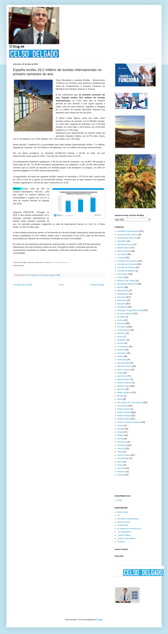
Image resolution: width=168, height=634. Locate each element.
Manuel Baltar (123, 379)
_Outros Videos (124, 535)
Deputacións (122, 290)
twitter (119, 500)
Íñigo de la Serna (124, 366)
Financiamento (123, 330)
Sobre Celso (122, 512)
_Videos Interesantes (126, 538)
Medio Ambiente (124, 392)
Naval (119, 399)
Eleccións (121, 304)
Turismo (120, 448)
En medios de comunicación (129, 528)
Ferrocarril (121, 327)
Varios (119, 462)
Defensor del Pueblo (126, 281)
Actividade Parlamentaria (128, 231)
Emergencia (122, 307)
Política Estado (123, 415)
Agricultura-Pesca (124, 244)
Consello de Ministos (126, 271)
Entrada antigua (97, 285)
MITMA (120, 396)
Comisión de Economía (127, 261)
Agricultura (121, 241)
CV (118, 515)
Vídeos (120, 465)
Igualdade (121, 340)
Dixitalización (122, 294)
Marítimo (121, 389)
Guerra (120, 337)
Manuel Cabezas (124, 383)
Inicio (61, 285)
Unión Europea (123, 455)
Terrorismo (121, 442)
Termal (120, 439)
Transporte (121, 445)
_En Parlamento (124, 532)
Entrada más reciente (23, 285)
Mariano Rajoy (123, 386)
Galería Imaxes (123, 522)
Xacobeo (121, 471)
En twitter (121, 317)
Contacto (121, 542)
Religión (120, 435)
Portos (120, 425)
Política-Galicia (123, 419)
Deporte (120, 287)
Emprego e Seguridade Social (130, 310)
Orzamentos (122, 406)
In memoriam (122, 346)
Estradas (121, 323)
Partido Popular (124, 412)
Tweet (119, 452)
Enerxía (120, 320)
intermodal (121, 359)
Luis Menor (122, 376)
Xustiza (120, 475)
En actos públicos (124, 313)
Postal (119, 432)
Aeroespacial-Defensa (126, 238)
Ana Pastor (122, 254)
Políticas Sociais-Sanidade (128, 422)
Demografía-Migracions (127, 284)
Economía (121, 297)
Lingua (120, 373)
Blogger (99, 620)
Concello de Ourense (126, 267)
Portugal (120, 429)
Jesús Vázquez (123, 369)
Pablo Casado (123, 409)
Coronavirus (122, 274)
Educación (121, 300)
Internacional (122, 363)
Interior (120, 356)
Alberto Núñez (123, 248)
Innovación (121, 353)
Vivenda (120, 468)
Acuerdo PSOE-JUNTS (127, 235)
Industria (121, 350)
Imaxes (120, 343)
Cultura (120, 277)
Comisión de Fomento (126, 264)
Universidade (122, 458)
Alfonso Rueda (123, 251)
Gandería (121, 333)
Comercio (121, 257)
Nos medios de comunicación (129, 402)
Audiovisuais (122, 525)
